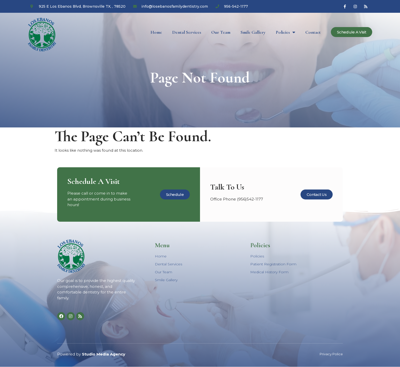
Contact (313, 32)
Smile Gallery (253, 32)
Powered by (91, 354)
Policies (285, 32)
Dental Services (186, 32)
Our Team (220, 32)
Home (156, 32)
